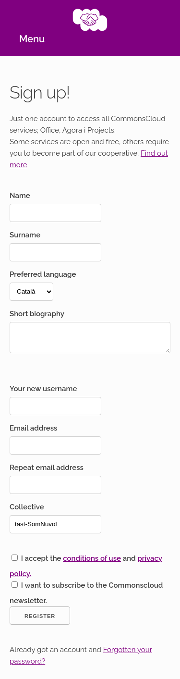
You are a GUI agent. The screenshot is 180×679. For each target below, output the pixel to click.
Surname (25, 235)
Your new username (43, 388)
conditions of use (92, 558)
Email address (33, 428)
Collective (27, 507)
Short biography (37, 313)
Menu (32, 39)
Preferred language (43, 274)
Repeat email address (47, 467)
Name (20, 195)
